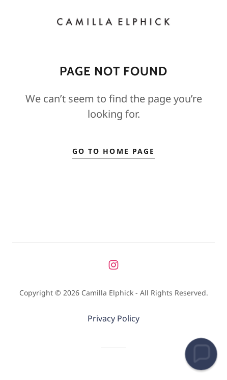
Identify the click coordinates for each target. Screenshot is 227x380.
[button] (201, 354)
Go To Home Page (113, 151)
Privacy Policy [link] (113, 318)
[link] (113, 21)
